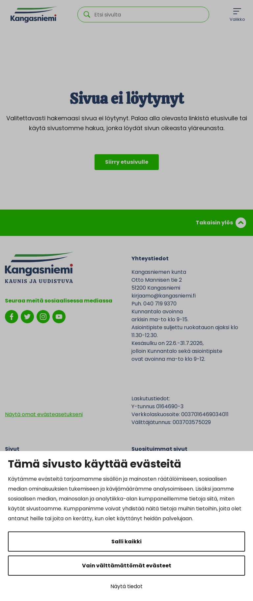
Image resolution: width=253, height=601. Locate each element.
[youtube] (59, 316)
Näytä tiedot (126, 586)
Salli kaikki (126, 541)
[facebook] (11, 316)
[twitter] (27, 316)
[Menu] (237, 14)
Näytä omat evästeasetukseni (44, 414)
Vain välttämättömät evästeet (126, 565)
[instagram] (43, 316)
